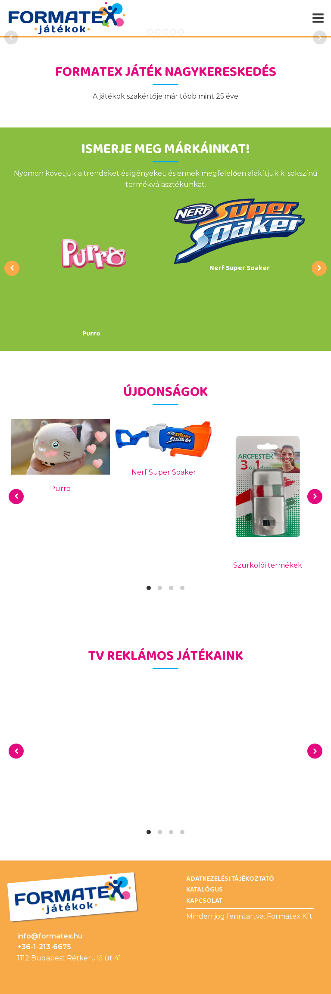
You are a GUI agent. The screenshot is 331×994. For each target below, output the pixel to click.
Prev (11, 37)
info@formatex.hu (49, 936)
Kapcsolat (204, 901)
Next (320, 37)
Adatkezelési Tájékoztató (230, 879)
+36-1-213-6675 (44, 947)
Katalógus (204, 889)
